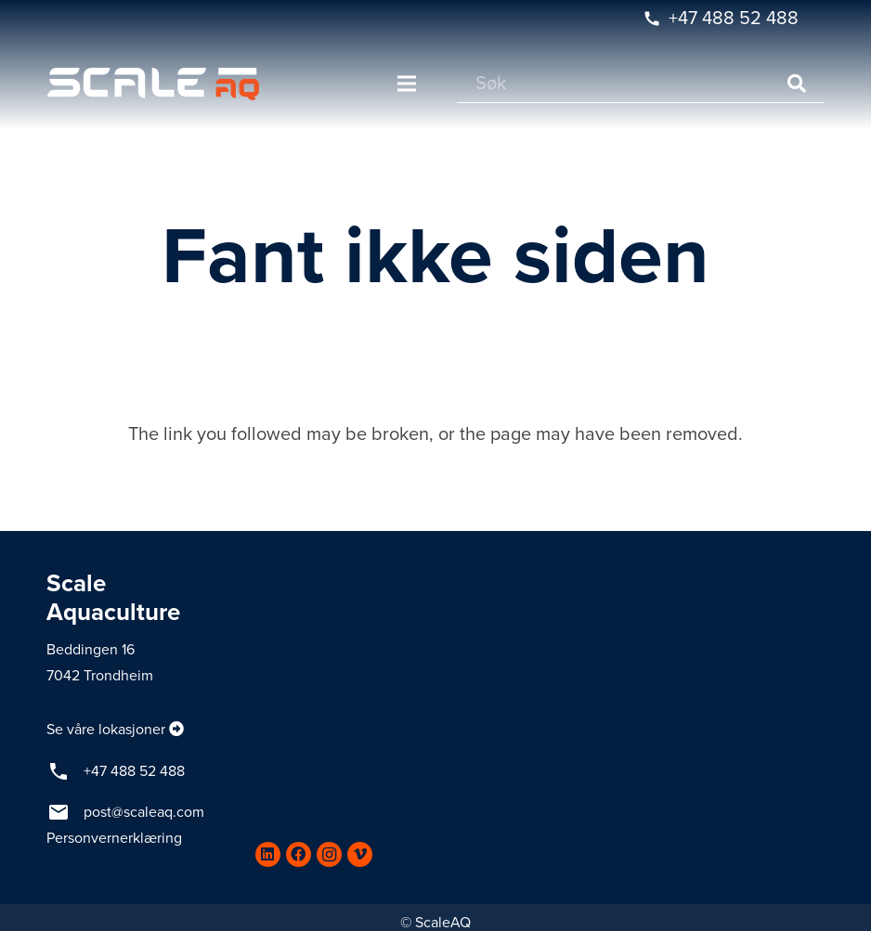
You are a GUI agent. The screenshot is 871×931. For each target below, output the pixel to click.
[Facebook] (298, 854)
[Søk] (641, 84)
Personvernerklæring (114, 838)
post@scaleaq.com (144, 812)
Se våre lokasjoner (105, 729)
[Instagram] (329, 854)
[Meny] (407, 83)
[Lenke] (153, 84)
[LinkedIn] (267, 854)
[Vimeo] (359, 854)
